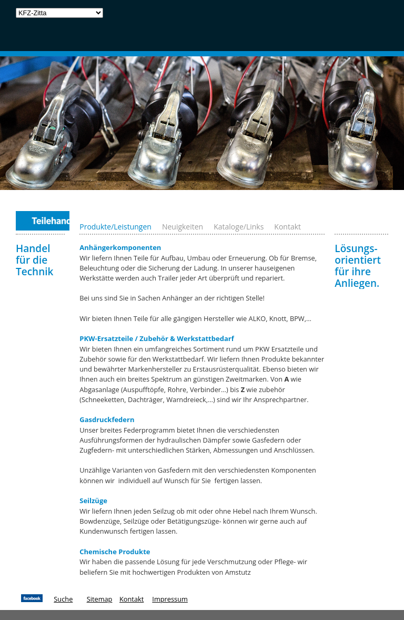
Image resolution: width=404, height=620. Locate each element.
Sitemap (100, 599)
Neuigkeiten (182, 227)
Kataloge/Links (239, 227)
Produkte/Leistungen (115, 227)
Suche (63, 599)
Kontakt (287, 227)
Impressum (170, 599)
